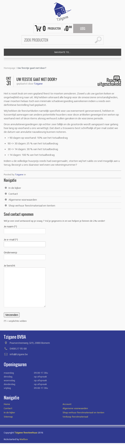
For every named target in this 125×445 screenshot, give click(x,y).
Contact (13, 193)
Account (67, 404)
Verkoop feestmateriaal (75, 416)
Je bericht (25, 267)
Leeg (82, 28)
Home (7, 404)
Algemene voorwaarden (23, 199)
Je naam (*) (25, 229)
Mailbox (24, 439)
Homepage (9, 68)
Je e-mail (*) (25, 242)
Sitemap (8, 416)
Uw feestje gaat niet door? (32, 68)
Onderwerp (25, 255)
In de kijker (15, 187)
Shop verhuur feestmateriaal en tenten (32, 205)
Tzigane (38, 83)
